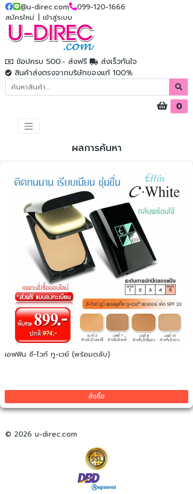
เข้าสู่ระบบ (57, 17)
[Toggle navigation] (29, 126)
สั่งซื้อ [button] (96, 396)
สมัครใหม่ (19, 17)
